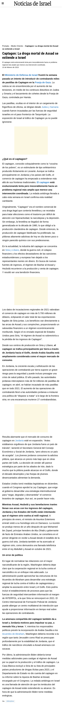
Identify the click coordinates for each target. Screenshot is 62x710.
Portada (5, 46)
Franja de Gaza (43, 82)
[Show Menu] (3, 3)
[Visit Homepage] (32, 3)
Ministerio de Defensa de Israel (21, 75)
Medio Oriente (17, 46)
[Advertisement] (31, 25)
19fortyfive (10, 701)
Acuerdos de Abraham (13, 634)
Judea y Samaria (50, 107)
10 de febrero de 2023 (10, 67)
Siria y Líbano (12, 250)
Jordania (19, 440)
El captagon (43, 182)
